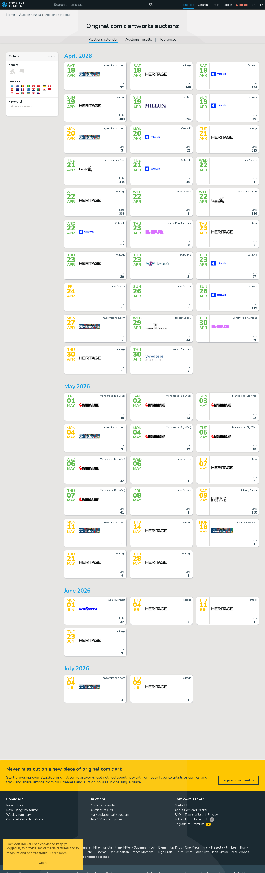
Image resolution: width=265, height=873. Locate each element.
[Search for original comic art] (104, 4)
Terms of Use (194, 815)
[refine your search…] (32, 106)
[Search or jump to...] (151, 5)
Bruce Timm (183, 852)
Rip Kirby (176, 847)
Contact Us (182, 805)
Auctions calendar (103, 805)
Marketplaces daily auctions (109, 815)
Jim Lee (231, 847)
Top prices (167, 40)
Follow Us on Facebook (191, 819)
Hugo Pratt (164, 852)
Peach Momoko (143, 852)
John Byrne (159, 847)
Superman (141, 847)
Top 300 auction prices (106, 819)
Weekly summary (18, 815)
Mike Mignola (102, 847)
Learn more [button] (58, 853)
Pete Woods (240, 852)
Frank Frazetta (212, 847)
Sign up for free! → (239, 780)
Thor (243, 847)
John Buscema (96, 852)
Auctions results (138, 40)
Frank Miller (123, 847)
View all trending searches (88, 857)
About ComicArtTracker (191, 810)
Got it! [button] (43, 862)
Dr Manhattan (119, 852)
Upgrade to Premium (192, 824)
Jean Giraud (220, 852)
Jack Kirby (202, 852)
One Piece (192, 847)
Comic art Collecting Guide (24, 819)
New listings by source (22, 810)
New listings (15, 805)
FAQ (178, 815)
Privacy (213, 815)
